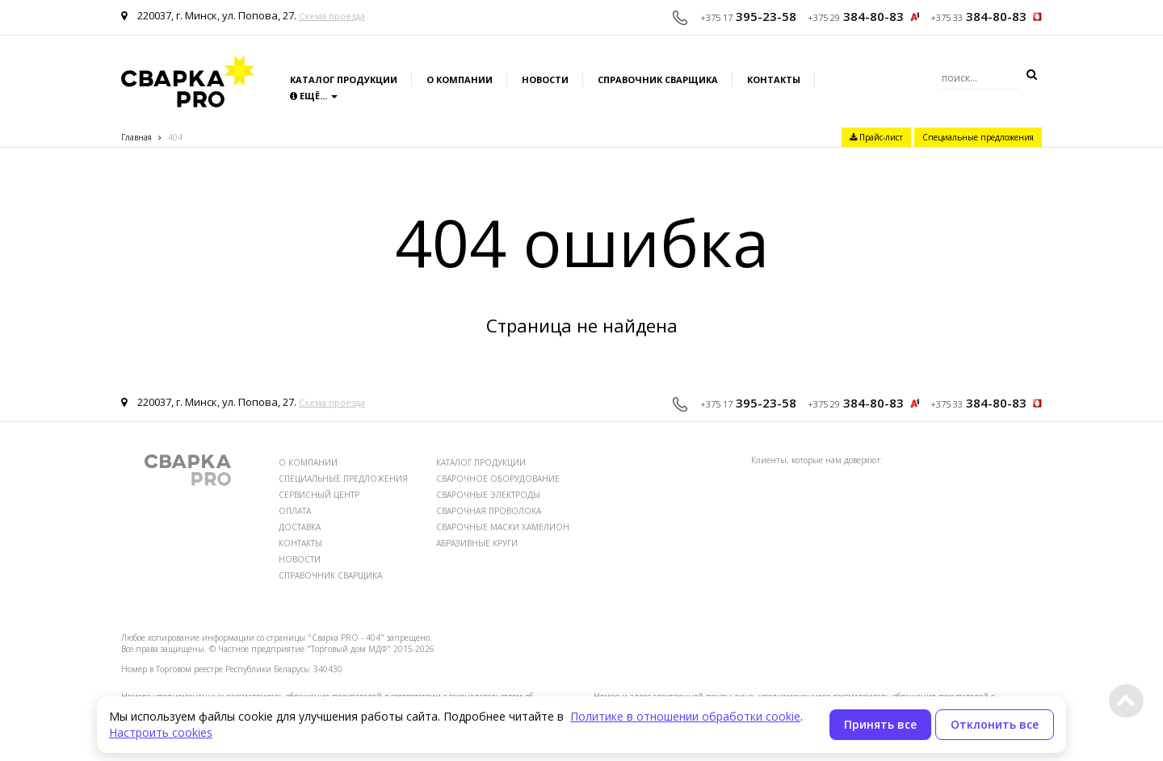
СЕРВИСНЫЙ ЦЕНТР (319, 494)
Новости (545, 79)
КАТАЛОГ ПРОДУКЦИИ (481, 462)
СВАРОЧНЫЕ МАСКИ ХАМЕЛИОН (502, 527)
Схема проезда (332, 16)
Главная (136, 137)
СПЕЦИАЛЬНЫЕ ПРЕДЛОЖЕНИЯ (343, 478)
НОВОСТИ (300, 559)
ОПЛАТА (295, 510)
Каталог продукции (343, 79)
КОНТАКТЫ (300, 543)
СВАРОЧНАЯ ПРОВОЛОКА (488, 510)
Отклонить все (995, 724)
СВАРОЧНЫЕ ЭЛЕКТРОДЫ (488, 494)
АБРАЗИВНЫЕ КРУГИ (477, 543)
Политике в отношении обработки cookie (685, 716)
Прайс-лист (876, 137)
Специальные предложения (978, 137)
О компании (459, 79)
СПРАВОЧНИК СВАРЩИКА (330, 575)
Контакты (773, 79)
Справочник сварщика (658, 79)
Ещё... (314, 96)
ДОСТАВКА (300, 527)
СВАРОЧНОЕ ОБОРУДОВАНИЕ (498, 478)
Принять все (880, 724)
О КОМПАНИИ (308, 462)
